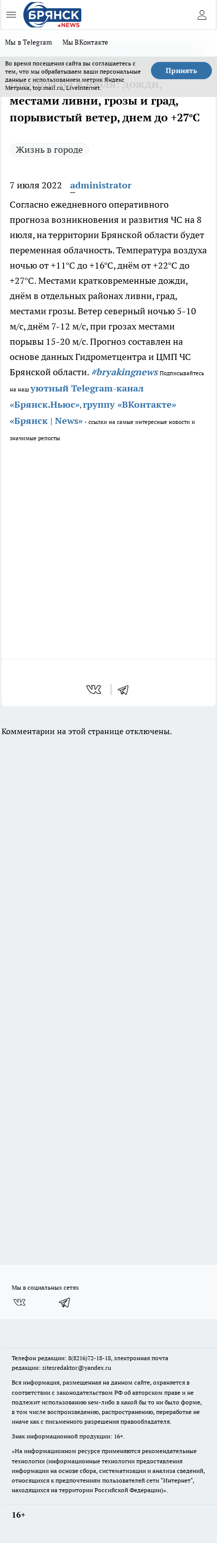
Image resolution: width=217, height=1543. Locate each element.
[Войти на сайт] (202, 15)
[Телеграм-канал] (65, 1302)
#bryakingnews (124, 372)
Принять (181, 70)
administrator (101, 185)
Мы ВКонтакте (86, 42)
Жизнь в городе (49, 149)
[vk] (95, 689)
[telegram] (126, 689)
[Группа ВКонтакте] (19, 1302)
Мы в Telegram (28, 42)
